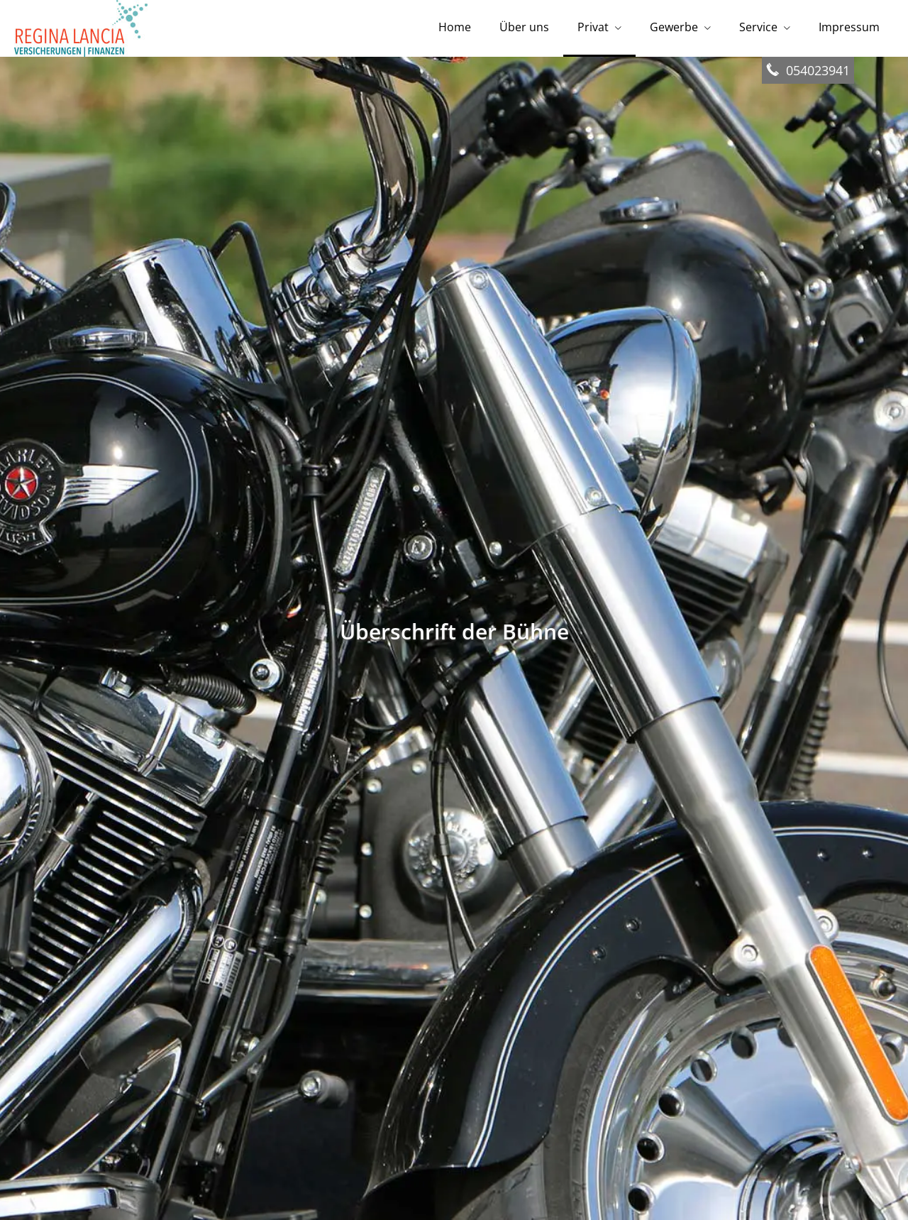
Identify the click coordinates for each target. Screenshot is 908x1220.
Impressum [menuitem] (849, 27)
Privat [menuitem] (593, 27)
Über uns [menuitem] (524, 27)
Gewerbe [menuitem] (674, 27)
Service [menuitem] (758, 27)
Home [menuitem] (454, 27)
